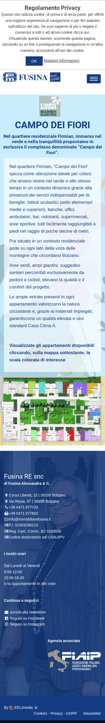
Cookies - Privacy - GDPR (55, 713)
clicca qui (81, 32)
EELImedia (21, 707)
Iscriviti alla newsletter (25, 612)
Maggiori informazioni (61, 60)
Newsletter (92, 713)
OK (34, 61)
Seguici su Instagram (24, 624)
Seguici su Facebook (24, 618)
